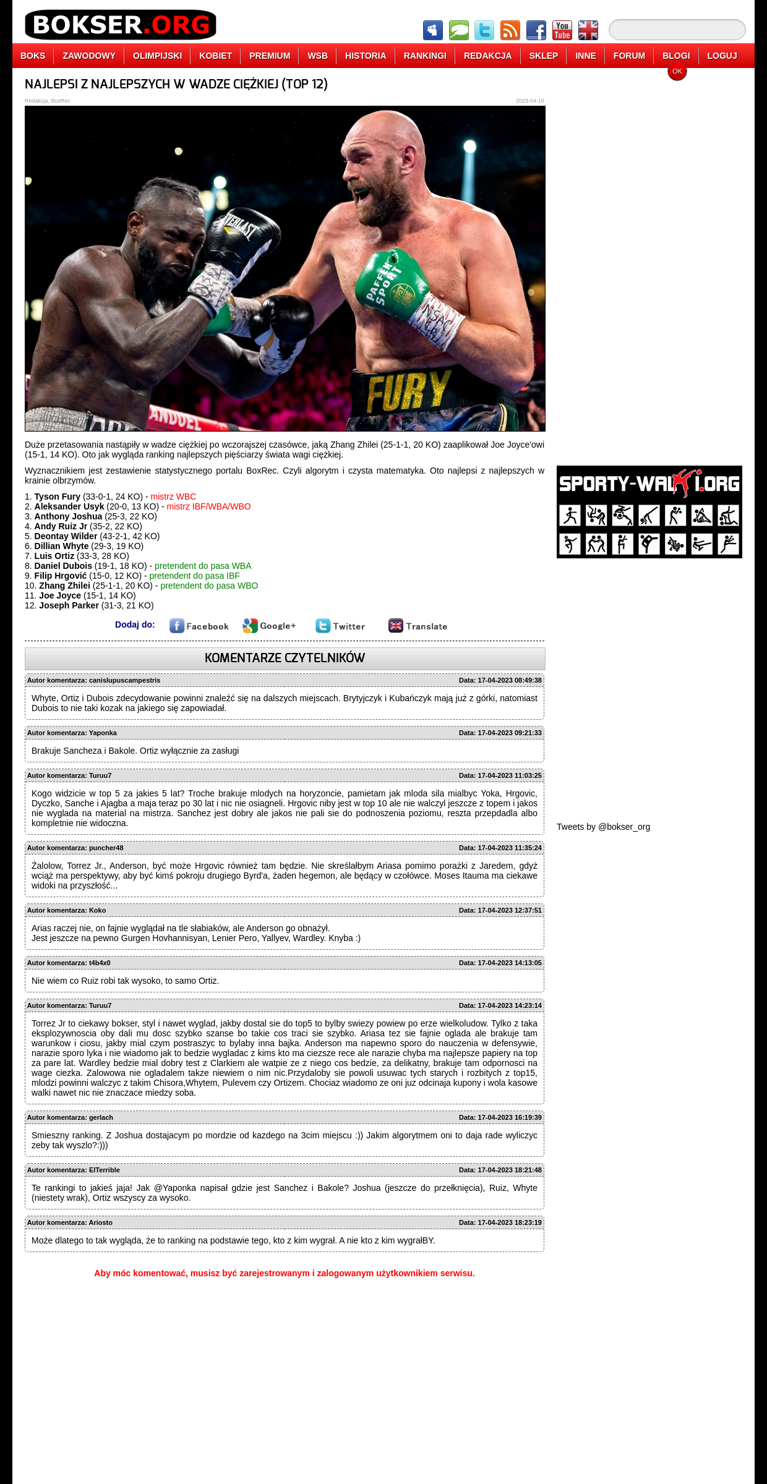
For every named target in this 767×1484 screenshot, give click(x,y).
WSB (317, 56)
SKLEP (544, 56)
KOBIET (215, 56)
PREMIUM (269, 56)
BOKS (32, 56)
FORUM (629, 56)
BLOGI (676, 56)
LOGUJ (722, 56)
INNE (585, 56)
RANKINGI (425, 56)
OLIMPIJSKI (157, 56)
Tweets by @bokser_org (603, 827)
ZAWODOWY (89, 56)
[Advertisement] (649, 262)
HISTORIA (366, 56)
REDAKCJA (488, 56)
